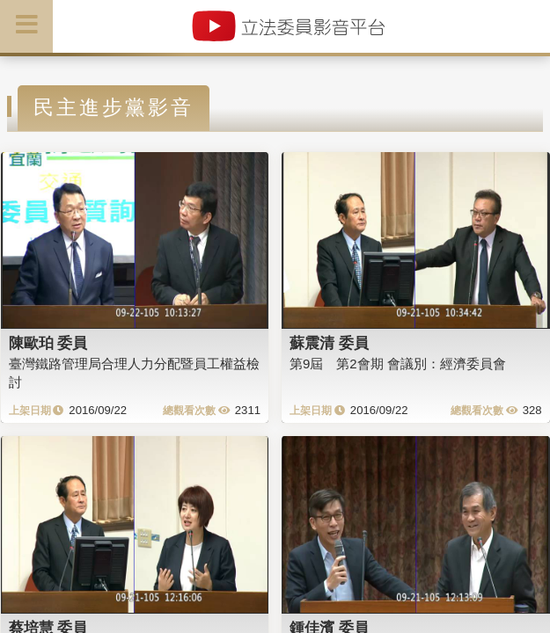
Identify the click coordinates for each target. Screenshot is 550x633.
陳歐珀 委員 (48, 343)
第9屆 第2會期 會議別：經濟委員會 (398, 363)
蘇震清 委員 (329, 343)
